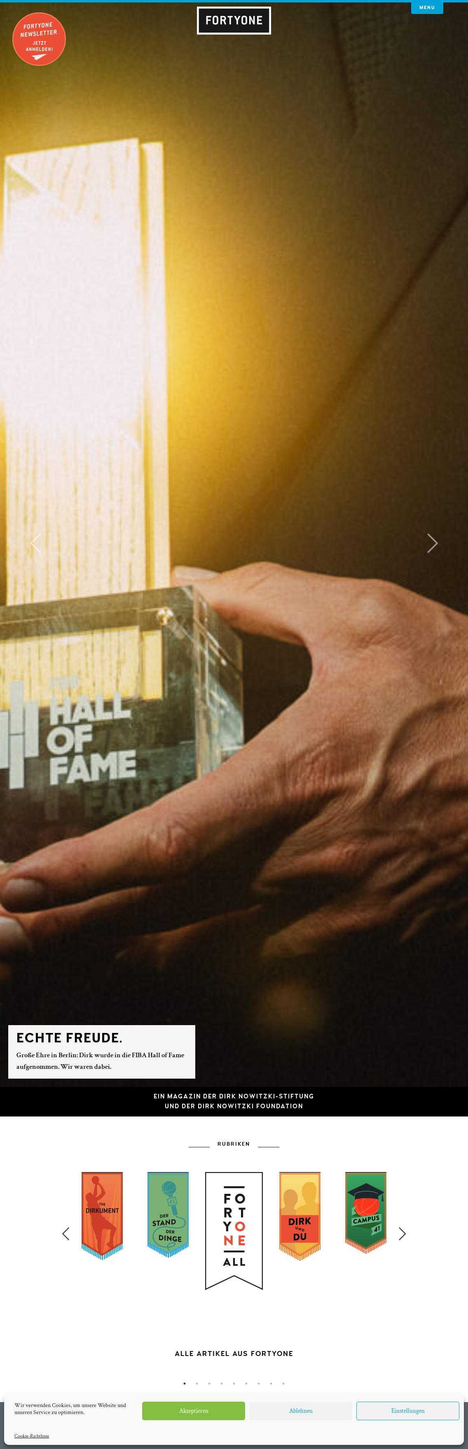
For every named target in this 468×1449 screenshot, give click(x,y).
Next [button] (402, 1233)
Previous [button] (65, 1233)
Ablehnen (301, 1411)
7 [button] (259, 1383)
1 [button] (184, 1383)
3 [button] (209, 1383)
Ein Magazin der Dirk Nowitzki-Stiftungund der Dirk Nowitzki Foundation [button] (234, 1101)
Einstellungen (408, 1411)
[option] (234, 1293)
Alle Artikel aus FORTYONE (234, 1353)
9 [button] (283, 1383)
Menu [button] (427, 7)
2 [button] (197, 1383)
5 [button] (234, 1383)
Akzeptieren (193, 1411)
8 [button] (271, 1383)
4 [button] (222, 1383)
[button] (35, 543)
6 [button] (246, 1383)
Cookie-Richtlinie (31, 1436)
